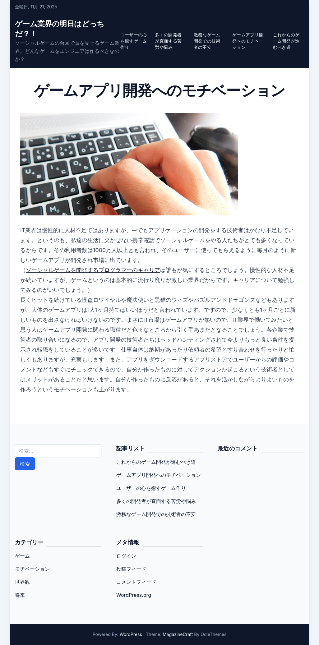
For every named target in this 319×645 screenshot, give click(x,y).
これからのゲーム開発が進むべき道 (286, 41)
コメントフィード (136, 582)
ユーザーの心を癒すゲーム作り (133, 41)
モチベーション (32, 569)
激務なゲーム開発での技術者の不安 (207, 41)
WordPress (131, 634)
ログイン (126, 556)
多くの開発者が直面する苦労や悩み (168, 41)
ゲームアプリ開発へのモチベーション (247, 41)
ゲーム (22, 556)
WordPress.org (133, 595)
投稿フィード (131, 569)
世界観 (22, 582)
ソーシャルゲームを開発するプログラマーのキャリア (93, 270)
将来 (20, 595)
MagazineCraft (178, 634)
